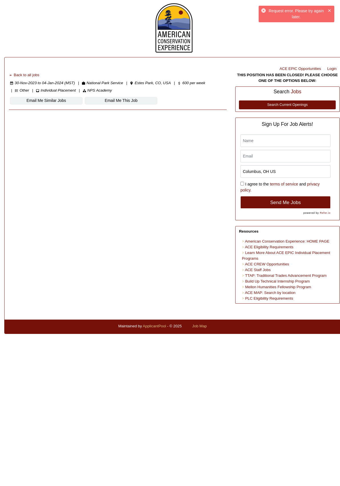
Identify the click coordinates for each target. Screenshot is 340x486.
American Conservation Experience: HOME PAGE (287, 241)
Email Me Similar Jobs (46, 100)
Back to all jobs (24, 75)
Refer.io (325, 212)
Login (332, 68)
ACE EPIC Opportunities (300, 68)
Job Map (199, 326)
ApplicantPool (154, 326)
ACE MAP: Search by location (270, 293)
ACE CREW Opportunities (267, 264)
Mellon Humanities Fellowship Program (278, 287)
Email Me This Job (121, 100)
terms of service (284, 184)
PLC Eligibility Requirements (269, 298)
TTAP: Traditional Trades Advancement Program (286, 275)
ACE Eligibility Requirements (269, 247)
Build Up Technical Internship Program (277, 281)
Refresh (223, 326)
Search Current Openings (287, 105)
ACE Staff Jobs (258, 270)
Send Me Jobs (285, 202)
